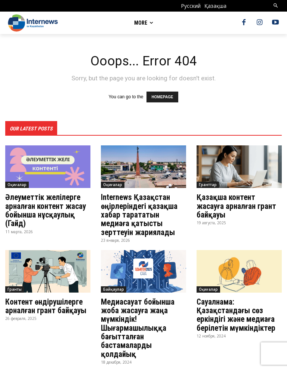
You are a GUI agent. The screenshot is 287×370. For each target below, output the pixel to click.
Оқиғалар (17, 183)
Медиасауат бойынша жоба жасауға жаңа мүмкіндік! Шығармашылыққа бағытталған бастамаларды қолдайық (142, 319)
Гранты (14, 286)
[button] (276, 6)
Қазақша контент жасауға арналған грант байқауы (239, 200)
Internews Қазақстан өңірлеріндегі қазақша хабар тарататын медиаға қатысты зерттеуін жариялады (142, 213)
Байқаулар (113, 286)
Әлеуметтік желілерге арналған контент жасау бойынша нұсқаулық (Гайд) (44, 208)
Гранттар (208, 183)
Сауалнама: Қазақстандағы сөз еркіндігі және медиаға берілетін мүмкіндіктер (234, 310)
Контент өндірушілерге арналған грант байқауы (46, 302)
